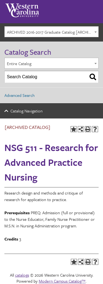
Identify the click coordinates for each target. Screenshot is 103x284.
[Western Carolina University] (22, 8)
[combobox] (51, 31)
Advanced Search (19, 95)
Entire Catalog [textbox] (19, 63)
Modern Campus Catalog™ (62, 281)
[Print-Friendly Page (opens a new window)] (88, 129)
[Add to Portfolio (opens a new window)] (74, 129)
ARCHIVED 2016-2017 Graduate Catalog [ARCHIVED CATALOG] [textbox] (52, 32)
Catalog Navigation (26, 111)
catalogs (22, 275)
